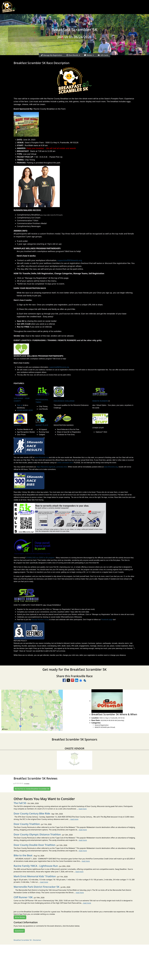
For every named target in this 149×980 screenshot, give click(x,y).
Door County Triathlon (27, 824)
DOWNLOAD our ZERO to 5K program (40, 558)
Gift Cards (103, 55)
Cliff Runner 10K (23, 897)
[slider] (19, 783)
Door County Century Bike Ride (32, 813)
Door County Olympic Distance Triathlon (37, 834)
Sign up (20, 405)
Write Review (20, 917)
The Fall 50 (20, 803)
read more (83, 809)
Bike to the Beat (23, 855)
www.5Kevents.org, (111, 467)
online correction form (65, 462)
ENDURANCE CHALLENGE (64, 401)
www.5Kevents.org (42, 457)
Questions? (19, 931)
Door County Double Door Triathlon (34, 845)
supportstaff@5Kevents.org (69, 260)
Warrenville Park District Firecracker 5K (36, 886)
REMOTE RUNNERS (100, 401)
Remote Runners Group (40, 619)
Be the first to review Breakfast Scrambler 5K (32, 789)
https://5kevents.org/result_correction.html (52, 467)
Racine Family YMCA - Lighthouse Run (36, 865)
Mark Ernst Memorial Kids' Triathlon (35, 876)
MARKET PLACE (42, 425)
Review (88, 55)
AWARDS (17, 425)
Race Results (72, 55)
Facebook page (106, 619)
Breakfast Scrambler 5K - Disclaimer (27, 940)
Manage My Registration (51, 55)
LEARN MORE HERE (25, 410)
